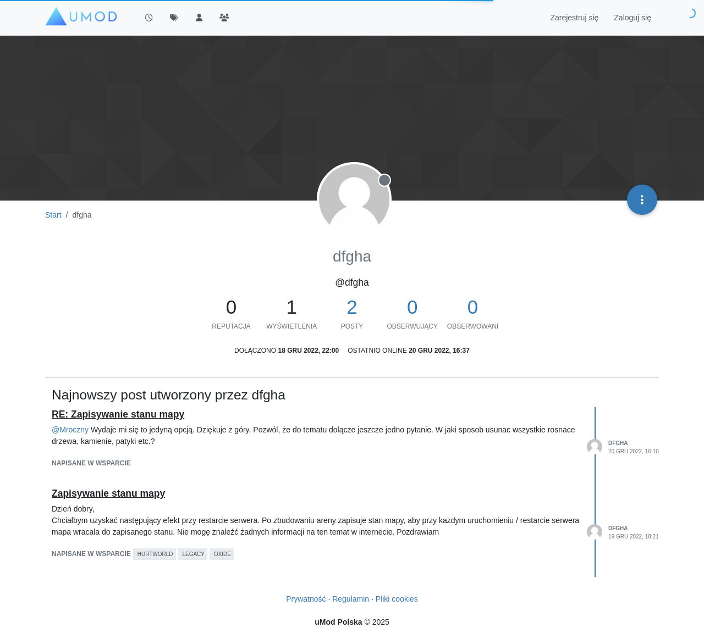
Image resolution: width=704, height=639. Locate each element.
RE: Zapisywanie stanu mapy (118, 414)
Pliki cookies (397, 598)
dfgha (618, 443)
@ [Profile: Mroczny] (70, 429)
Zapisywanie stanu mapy (108, 493)
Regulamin (350, 598)
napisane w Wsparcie (91, 463)
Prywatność (306, 598)
